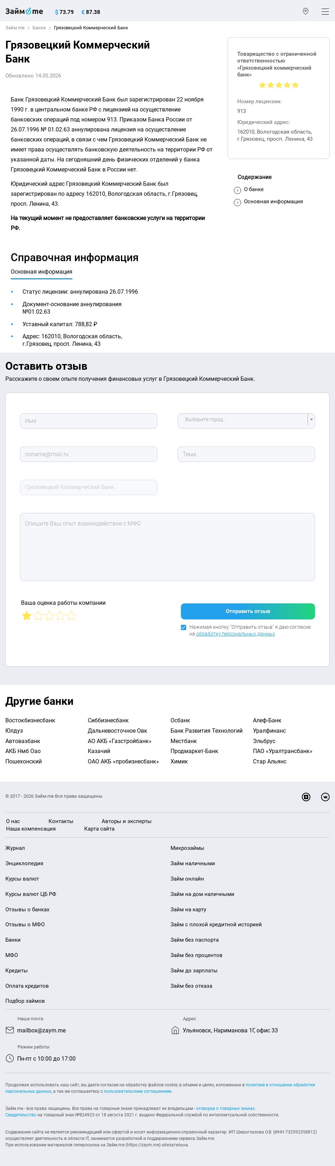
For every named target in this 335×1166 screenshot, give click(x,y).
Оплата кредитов (27, 986)
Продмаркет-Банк (194, 751)
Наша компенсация (31, 829)
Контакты (61, 821)
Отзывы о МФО (25, 924)
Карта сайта (99, 829)
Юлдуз (14, 730)
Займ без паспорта (195, 940)
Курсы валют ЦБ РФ (30, 894)
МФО (11, 955)
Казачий (99, 751)
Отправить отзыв (248, 611)
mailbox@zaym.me (41, 1030)
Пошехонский (23, 761)
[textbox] (244, 421)
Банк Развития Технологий (207, 730)
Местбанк (184, 741)
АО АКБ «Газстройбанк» (120, 741)
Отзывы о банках (27, 909)
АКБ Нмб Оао (23, 751)
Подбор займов (25, 1001)
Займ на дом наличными (202, 894)
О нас (13, 821)
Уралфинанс (269, 730)
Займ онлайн (187, 879)
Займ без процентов (197, 955)
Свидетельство (20, 1114)
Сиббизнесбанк (108, 720)
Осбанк (180, 720)
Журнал (15, 848)
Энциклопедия (24, 863)
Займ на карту (188, 909)
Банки (39, 27)
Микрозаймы (187, 848)
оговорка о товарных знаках (225, 1108)
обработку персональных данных (235, 634)
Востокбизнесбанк (30, 720)
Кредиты (16, 970)
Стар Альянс (269, 761)
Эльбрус (264, 741)
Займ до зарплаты (194, 970)
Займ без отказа (191, 986)
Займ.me (15, 27)
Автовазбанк (22, 741)
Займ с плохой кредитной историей (216, 924)
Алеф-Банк (267, 720)
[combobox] (246, 421)
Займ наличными (193, 863)
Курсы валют (22, 879)
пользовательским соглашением (137, 1091)
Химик (179, 761)
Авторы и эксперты (127, 821)
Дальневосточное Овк (117, 730)
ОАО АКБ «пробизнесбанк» (123, 761)
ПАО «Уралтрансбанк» (283, 751)
